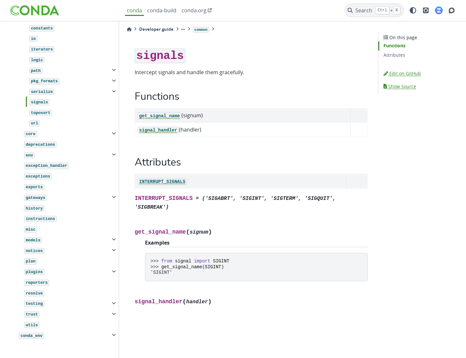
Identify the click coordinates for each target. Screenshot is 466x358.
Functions (394, 45)
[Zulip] (439, 10)
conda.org (194, 10)
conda (134, 10)
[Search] (374, 10)
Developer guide (156, 29)
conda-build (161, 10)
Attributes (394, 55)
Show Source (399, 86)
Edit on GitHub (402, 73)
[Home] (129, 29)
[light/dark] (413, 10)
